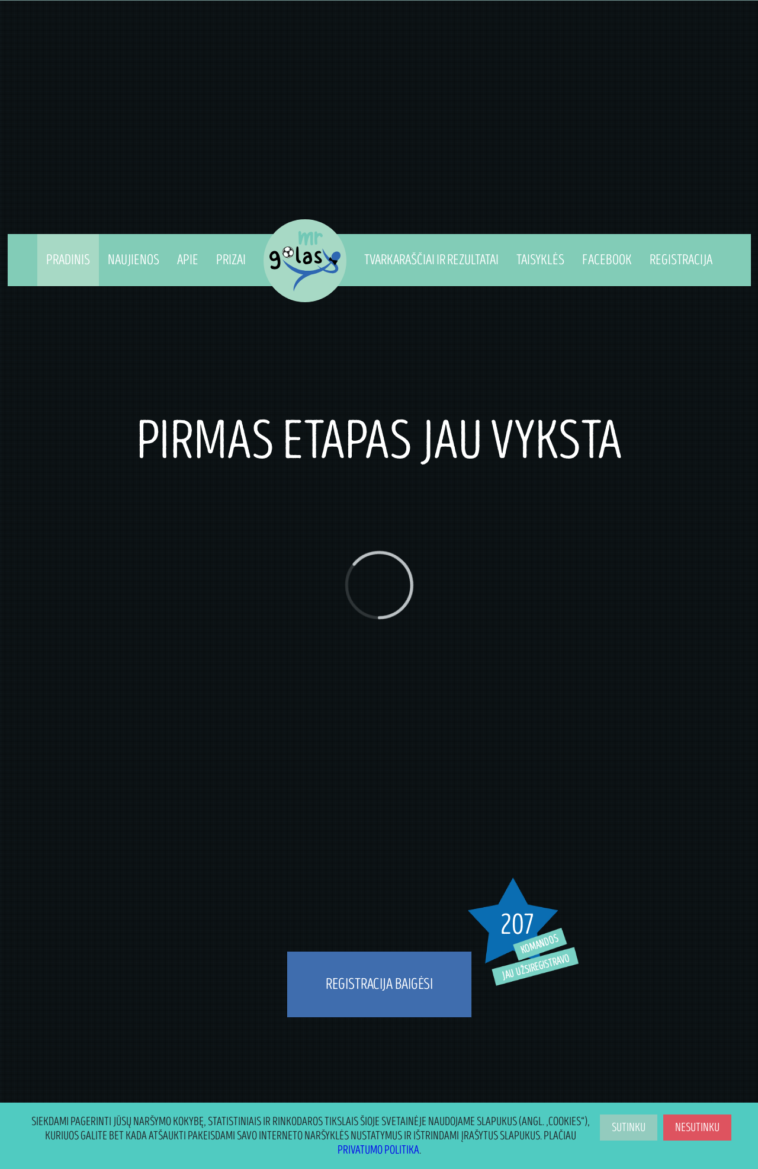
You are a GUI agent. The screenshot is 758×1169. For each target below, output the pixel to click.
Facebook (607, 259)
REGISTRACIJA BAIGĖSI (379, 984)
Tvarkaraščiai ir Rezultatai (431, 259)
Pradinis (68, 259)
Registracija (681, 259)
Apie (187, 259)
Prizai (231, 259)
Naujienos (133, 259)
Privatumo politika (378, 1150)
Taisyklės (540, 259)
